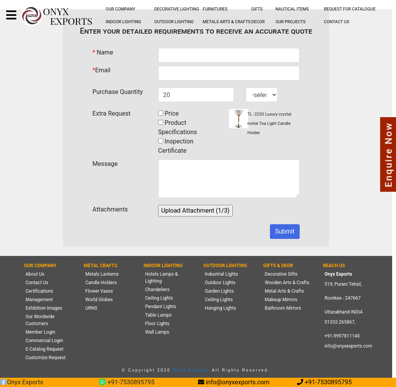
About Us (35, 274)
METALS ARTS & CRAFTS (227, 21)
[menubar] (120, 9)
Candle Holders (101, 282)
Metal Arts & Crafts (284, 291)
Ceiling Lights (159, 298)
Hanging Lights (220, 308)
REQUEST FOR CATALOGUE (350, 9)
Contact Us (37, 282)
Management (39, 299)
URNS (91, 308)
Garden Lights (219, 291)
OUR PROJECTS (290, 21)
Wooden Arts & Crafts (287, 282)
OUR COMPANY (120, 9)
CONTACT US (336, 21)
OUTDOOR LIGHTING (174, 21)
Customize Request (46, 357)
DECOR (258, 21)
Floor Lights (157, 323)
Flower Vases (99, 291)
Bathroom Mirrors (283, 308)
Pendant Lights (160, 306)
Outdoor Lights (220, 282)
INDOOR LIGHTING (123, 21)
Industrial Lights (221, 274)
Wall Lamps (157, 332)
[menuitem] (120, 9)
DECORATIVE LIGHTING (176, 9)
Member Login (40, 332)
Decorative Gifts (281, 274)
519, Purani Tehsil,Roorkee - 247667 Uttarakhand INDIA (343, 298)
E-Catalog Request (44, 349)
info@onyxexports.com (348, 346)
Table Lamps (158, 315)
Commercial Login (44, 340)
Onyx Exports (190, 370)
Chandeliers (157, 289)
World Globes (99, 299)
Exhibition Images (44, 308)
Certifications (39, 291)
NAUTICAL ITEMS (292, 9)
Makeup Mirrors (281, 299)
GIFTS (257, 9)
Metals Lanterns (102, 274)
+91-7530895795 (126, 382)
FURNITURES (215, 9)
